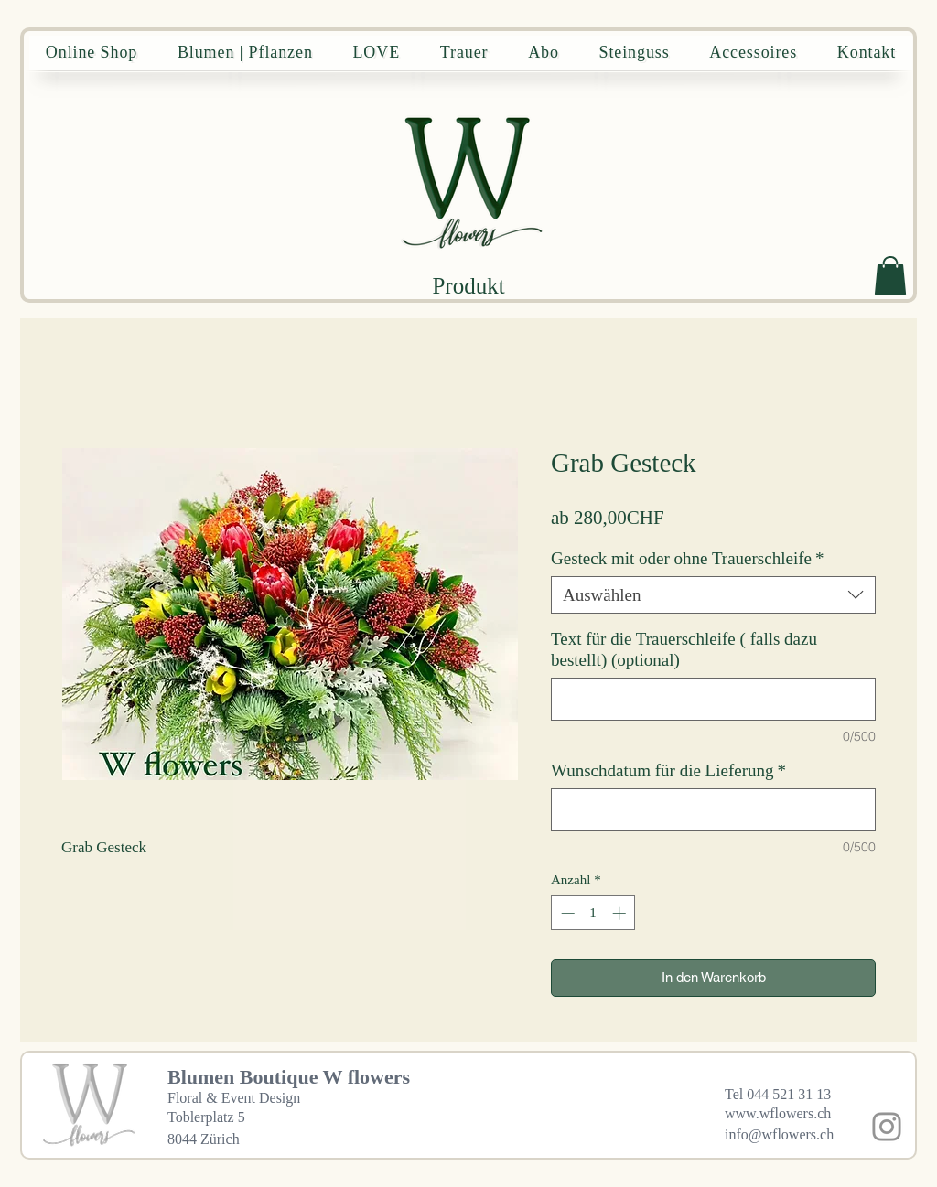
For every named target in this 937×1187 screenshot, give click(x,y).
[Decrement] (566, 913)
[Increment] (621, 913)
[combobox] (713, 595)
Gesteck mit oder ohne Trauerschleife (687, 558)
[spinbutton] (593, 913)
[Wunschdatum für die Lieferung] (713, 810)
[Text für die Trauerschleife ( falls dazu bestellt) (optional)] (713, 699)
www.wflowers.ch (778, 1113)
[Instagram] (886, 1126)
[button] (890, 275)
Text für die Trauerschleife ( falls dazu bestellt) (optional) (684, 649)
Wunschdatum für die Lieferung (668, 770)
